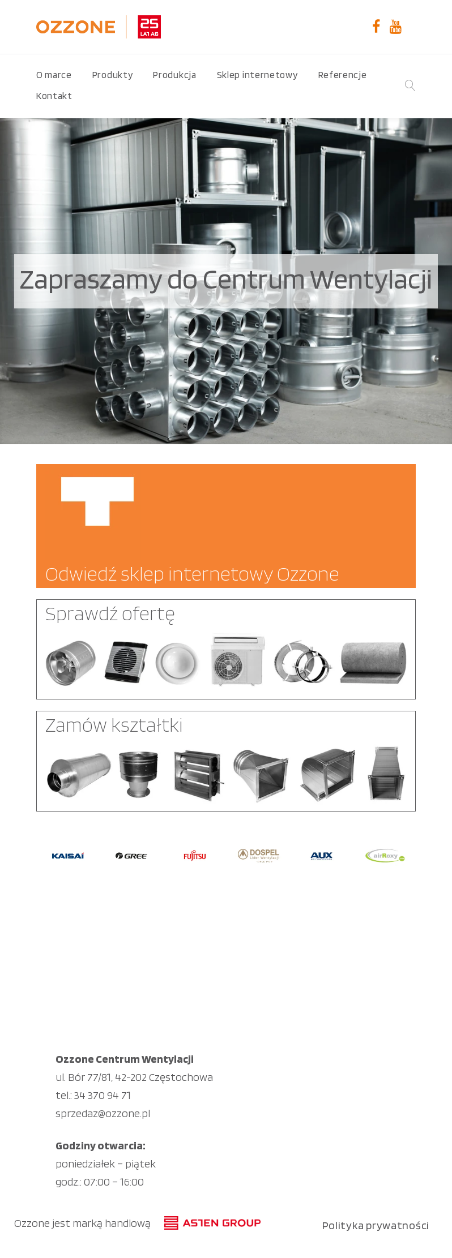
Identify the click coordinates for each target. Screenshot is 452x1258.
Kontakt (54, 95)
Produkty (112, 74)
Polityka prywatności (375, 1226)
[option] (68, 856)
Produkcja (175, 74)
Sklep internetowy (257, 74)
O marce (54, 74)
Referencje (342, 74)
